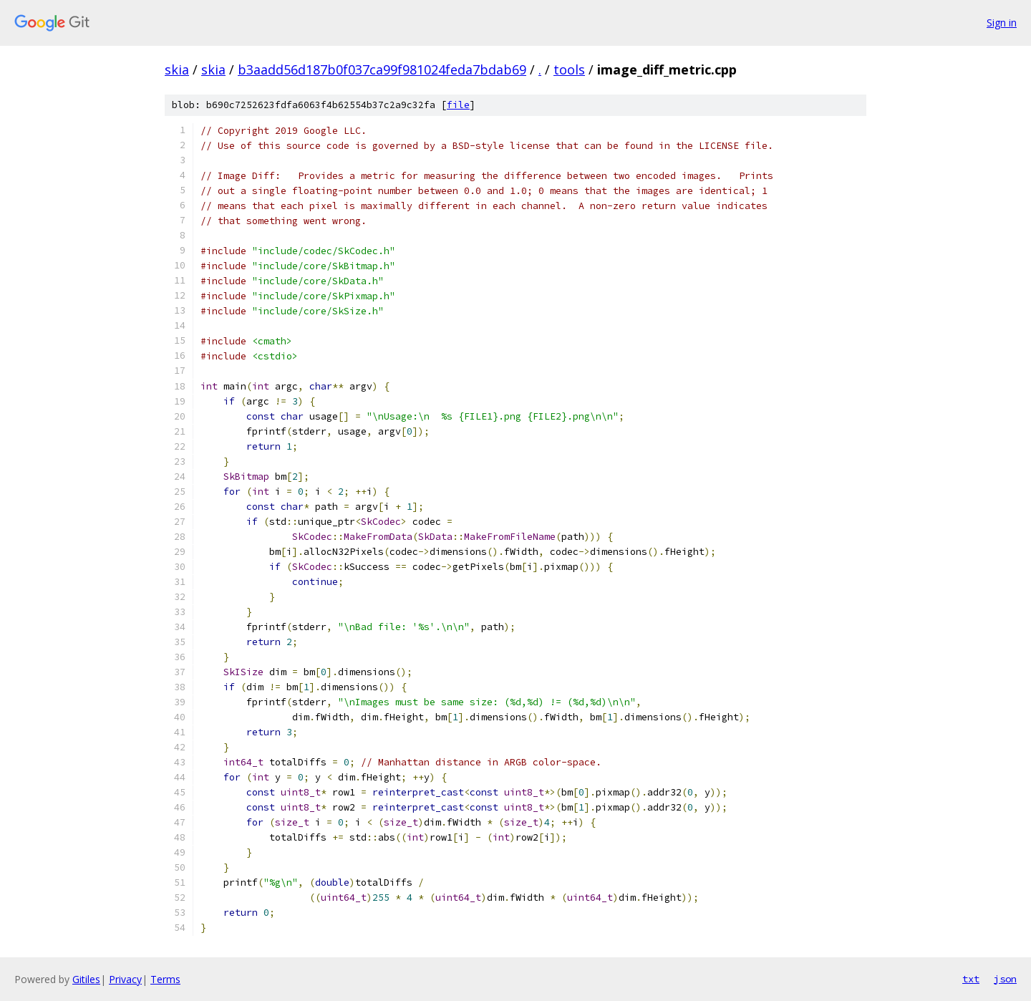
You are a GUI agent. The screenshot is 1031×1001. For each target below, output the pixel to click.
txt (970, 978)
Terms (165, 979)
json (1005, 978)
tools (569, 69)
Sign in (1002, 22)
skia (177, 69)
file (458, 105)
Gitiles (86, 979)
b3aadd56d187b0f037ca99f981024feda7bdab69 (382, 69)
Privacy (125, 979)
